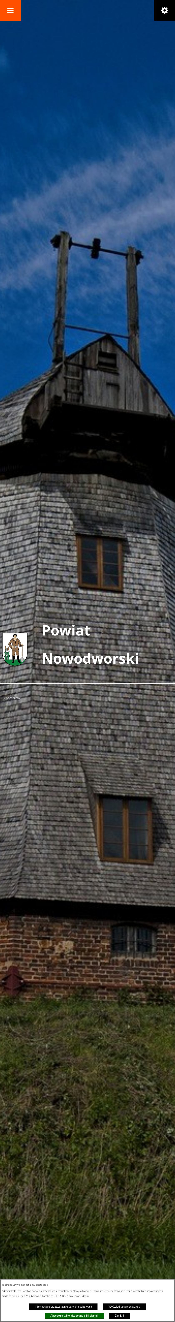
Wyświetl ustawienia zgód (124, 1306)
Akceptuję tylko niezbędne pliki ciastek (74, 1315)
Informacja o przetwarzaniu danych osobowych (63, 1306)
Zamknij (120, 1315)
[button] (10, 10)
